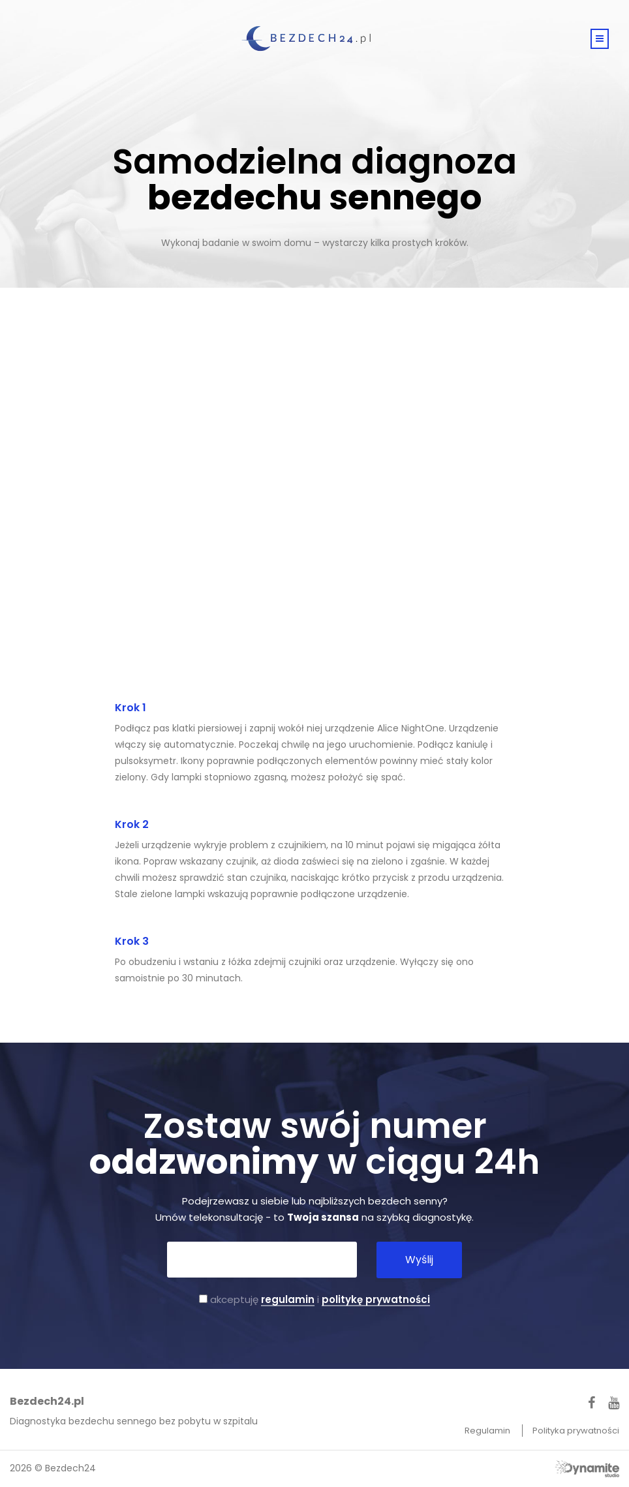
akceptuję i (314, 1299)
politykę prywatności (376, 1299)
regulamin (287, 1299)
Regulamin (488, 1430)
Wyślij (419, 1259)
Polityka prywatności (575, 1430)
